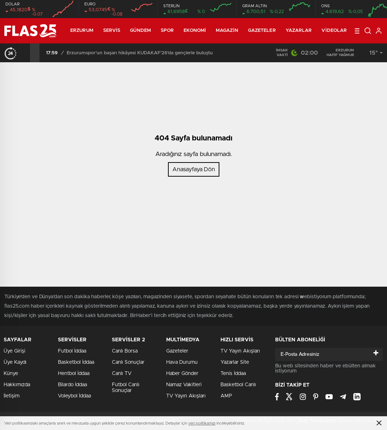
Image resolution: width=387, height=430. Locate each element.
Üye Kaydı (15, 362)
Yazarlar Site (234, 362)
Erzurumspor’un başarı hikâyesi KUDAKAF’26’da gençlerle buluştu (140, 53)
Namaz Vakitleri (184, 384)
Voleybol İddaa (74, 396)
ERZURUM (81, 30)
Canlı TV (121, 373)
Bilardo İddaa (72, 384)
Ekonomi (195, 30)
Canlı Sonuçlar (128, 362)
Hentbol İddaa (73, 373)
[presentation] (25, 52)
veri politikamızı (201, 423)
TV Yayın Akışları (186, 396)
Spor (167, 30)
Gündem (140, 30)
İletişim (12, 396)
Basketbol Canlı (238, 384)
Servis (112, 30)
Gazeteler (262, 30)
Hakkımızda (17, 384)
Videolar (334, 30)
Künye (11, 373)
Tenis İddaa (233, 373)
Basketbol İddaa (76, 362)
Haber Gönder (182, 373)
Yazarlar (299, 30)
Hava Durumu (182, 362)
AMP (226, 396)
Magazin (227, 30)
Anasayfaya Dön (193, 169)
